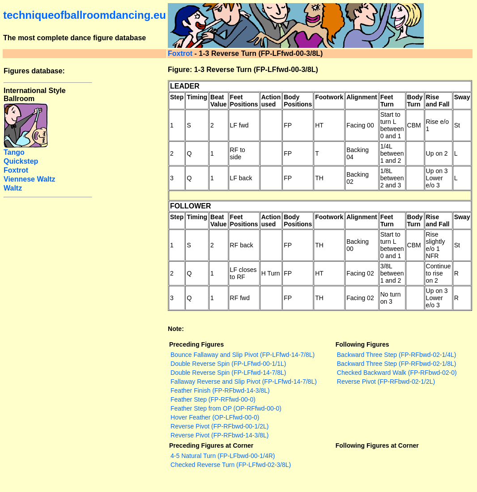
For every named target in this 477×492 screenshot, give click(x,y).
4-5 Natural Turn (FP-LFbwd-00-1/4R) (222, 455)
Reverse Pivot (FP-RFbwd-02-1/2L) (386, 381)
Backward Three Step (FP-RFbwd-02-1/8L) (396, 363)
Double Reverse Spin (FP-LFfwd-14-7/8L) (228, 372)
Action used (271, 100)
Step (176, 97)
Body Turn (415, 100)
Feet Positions (244, 100)
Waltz (13, 188)
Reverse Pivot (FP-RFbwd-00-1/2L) (219, 426)
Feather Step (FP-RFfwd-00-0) (213, 399)
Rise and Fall (438, 100)
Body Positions (298, 100)
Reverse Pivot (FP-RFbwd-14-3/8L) (219, 435)
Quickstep (21, 161)
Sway (462, 97)
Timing (197, 97)
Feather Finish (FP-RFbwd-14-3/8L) (220, 390)
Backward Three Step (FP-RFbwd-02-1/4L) (396, 354)
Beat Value (218, 100)
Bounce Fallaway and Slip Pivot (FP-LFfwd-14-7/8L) (242, 354)
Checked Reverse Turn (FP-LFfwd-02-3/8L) (230, 464)
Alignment (361, 97)
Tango (14, 152)
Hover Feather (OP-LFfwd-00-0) (214, 417)
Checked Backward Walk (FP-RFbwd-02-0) (397, 372)
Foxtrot (180, 53)
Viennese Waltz (29, 179)
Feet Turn (387, 100)
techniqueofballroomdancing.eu (84, 15)
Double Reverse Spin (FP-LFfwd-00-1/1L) (228, 363)
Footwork (329, 97)
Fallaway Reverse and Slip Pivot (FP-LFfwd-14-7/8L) (243, 381)
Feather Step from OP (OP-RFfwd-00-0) (225, 408)
